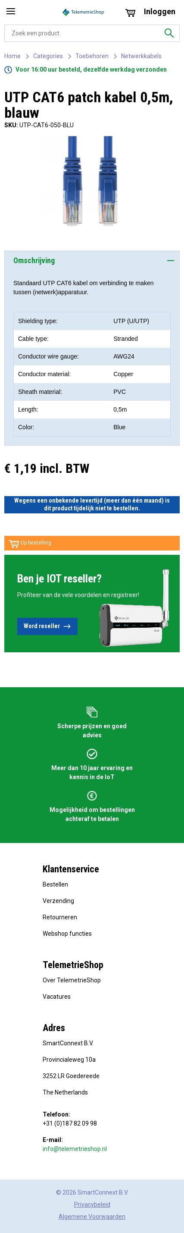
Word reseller (47, 626)
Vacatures (57, 996)
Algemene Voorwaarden (92, 1216)
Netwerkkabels (141, 56)
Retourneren (60, 917)
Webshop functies (67, 933)
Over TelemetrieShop (72, 980)
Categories (48, 56)
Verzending (58, 900)
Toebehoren (92, 56)
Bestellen (55, 884)
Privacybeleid (92, 1204)
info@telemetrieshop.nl (75, 1148)
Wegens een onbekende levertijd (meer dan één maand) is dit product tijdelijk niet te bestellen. (92, 504)
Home (12, 56)
